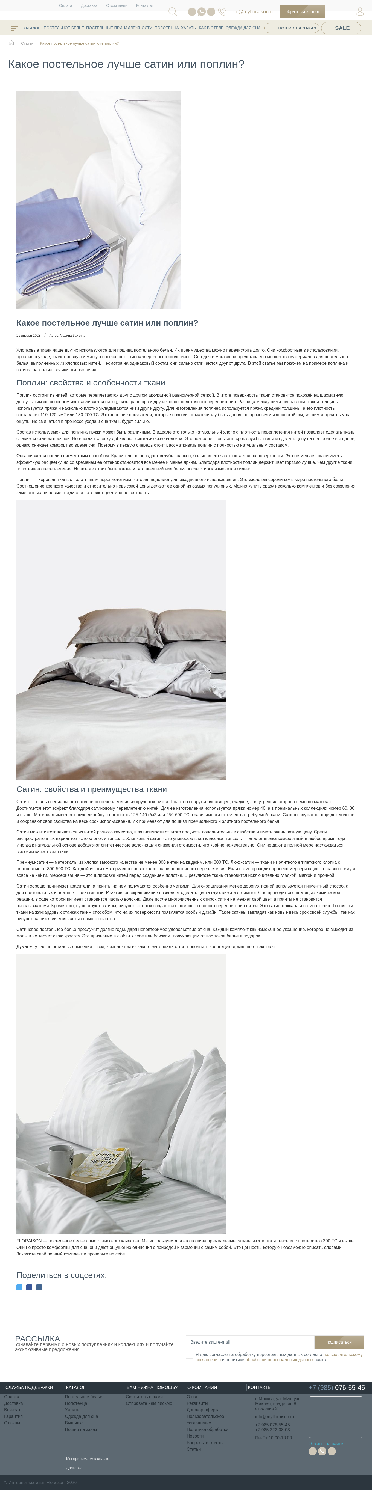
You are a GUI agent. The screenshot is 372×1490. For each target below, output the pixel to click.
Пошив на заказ (297, 28)
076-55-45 (222, 12)
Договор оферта (203, 1410)
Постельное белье (64, 28)
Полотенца (167, 28)
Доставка (89, 5)
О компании (116, 5)
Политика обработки (207, 1429)
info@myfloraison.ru (252, 11)
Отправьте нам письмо (149, 1403)
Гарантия (13, 1416)
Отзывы (12, 1423)
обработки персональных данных (279, 1359)
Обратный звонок (302, 11)
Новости (195, 1436)
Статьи (194, 1449)
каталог (25, 28)
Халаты (189, 28)
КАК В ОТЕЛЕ (211, 28)
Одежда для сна (243, 28)
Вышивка (74, 1423)
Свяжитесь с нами (144, 1396)
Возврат (12, 1410)
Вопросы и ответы (205, 1442)
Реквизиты (197, 1403)
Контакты (144, 5)
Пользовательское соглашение (205, 1419)
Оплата (65, 5)
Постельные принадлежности (119, 28)
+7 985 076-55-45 (272, 1425)
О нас (193, 1396)
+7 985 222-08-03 (272, 1429)
